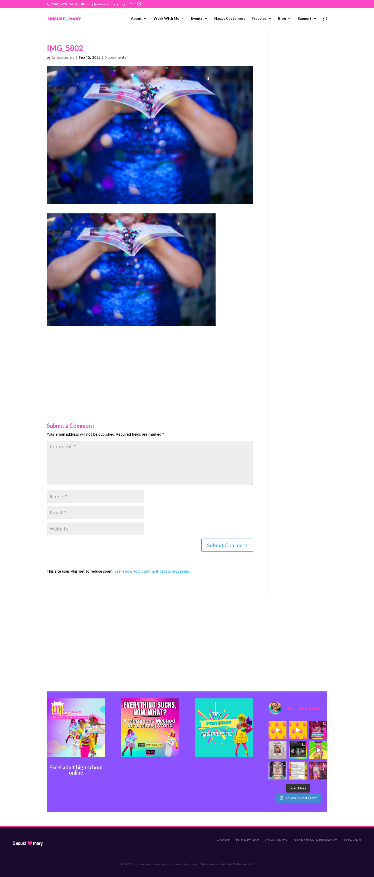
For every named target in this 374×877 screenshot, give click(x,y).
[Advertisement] (150, 362)
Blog (282, 19)
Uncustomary (63, 57)
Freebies (259, 19)
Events (197, 19)
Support (305, 19)
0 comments (115, 57)
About (136, 19)
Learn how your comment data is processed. (152, 571)
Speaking (352, 840)
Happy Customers (229, 19)
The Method (248, 840)
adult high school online (83, 770)
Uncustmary (27, 843)
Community (276, 840)
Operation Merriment (315, 840)
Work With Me (166, 19)
